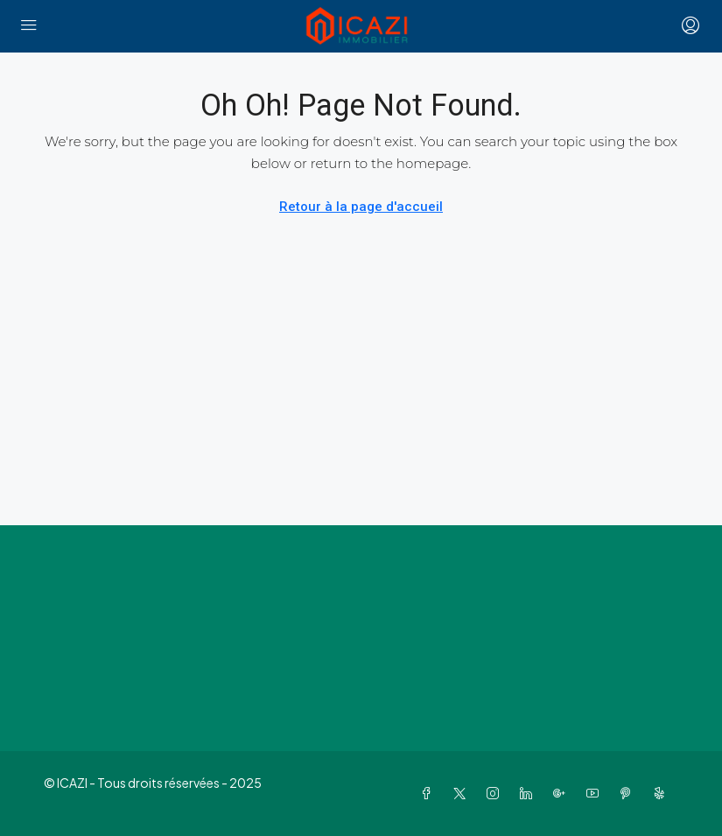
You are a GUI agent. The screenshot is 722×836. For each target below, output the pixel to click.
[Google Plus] (562, 793)
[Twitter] (463, 793)
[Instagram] (496, 793)
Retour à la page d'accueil (361, 206)
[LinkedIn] (529, 793)
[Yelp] (662, 793)
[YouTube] (596, 793)
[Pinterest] (629, 793)
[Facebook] (429, 793)
